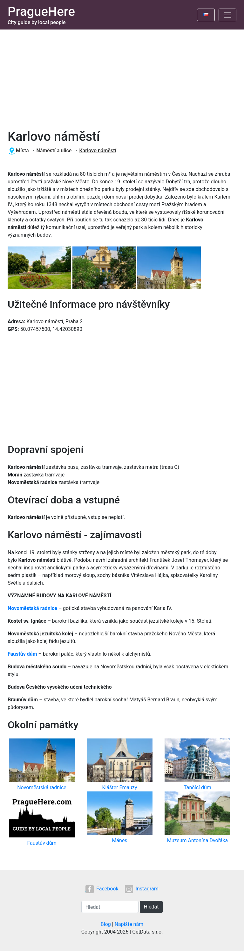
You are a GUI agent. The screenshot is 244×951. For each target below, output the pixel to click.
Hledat (151, 907)
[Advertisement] (122, 77)
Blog (106, 924)
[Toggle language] (206, 15)
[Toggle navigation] (227, 15)
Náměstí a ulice (53, 151)
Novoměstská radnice (32, 608)
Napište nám (129, 924)
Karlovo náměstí (97, 151)
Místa (22, 151)
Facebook (101, 889)
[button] (40, 268)
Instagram (142, 889)
